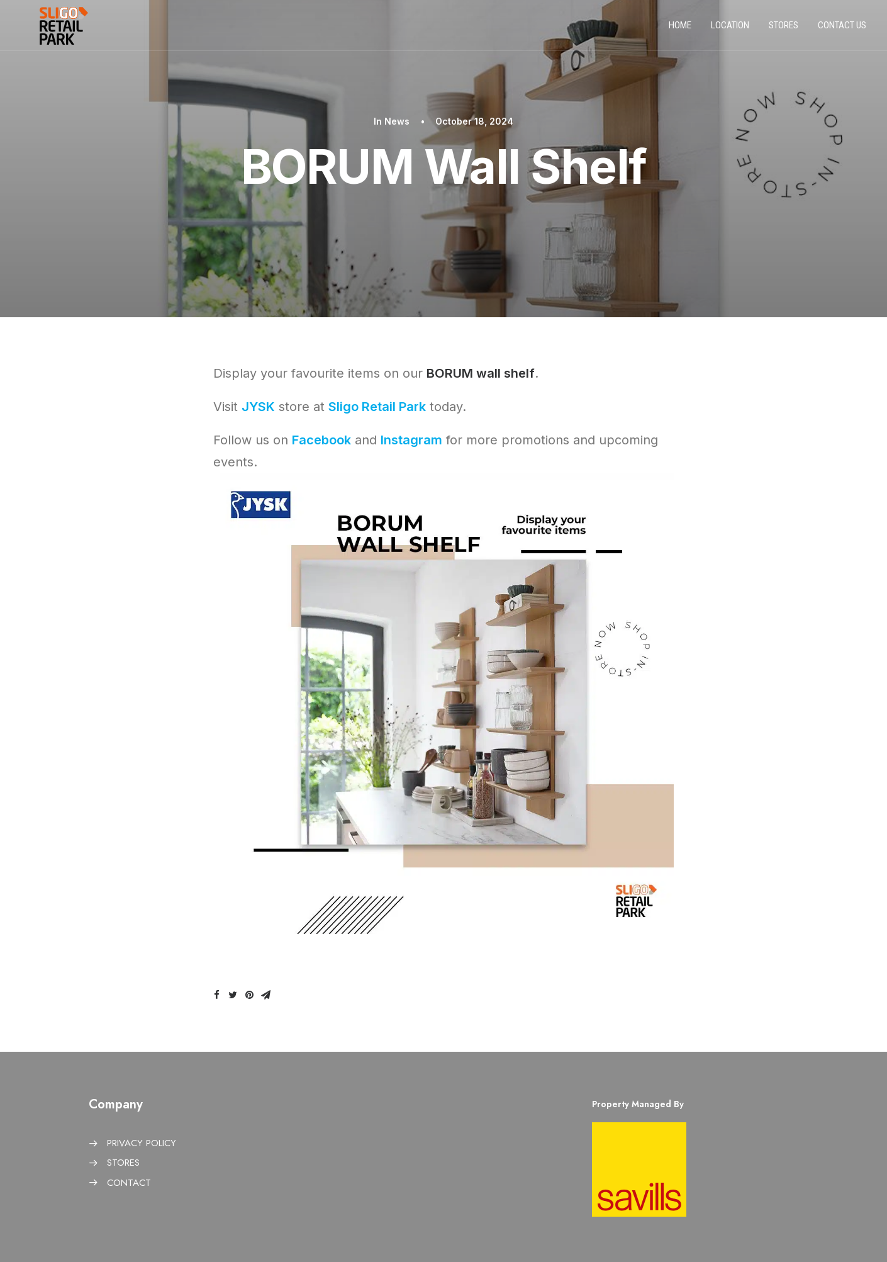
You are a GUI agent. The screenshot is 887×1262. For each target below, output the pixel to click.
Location (730, 30)
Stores (783, 30)
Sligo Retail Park (377, 406)
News (397, 121)
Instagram (411, 440)
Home (680, 30)
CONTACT (129, 1183)
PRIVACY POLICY (141, 1143)
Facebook (321, 440)
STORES (123, 1162)
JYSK (258, 406)
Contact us (842, 30)
